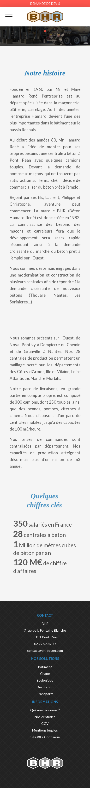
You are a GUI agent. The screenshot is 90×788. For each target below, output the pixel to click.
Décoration (45, 687)
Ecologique (45, 680)
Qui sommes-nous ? (45, 710)
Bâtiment (45, 667)
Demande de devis (45, 4)
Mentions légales (45, 730)
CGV (45, 723)
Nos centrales (45, 717)
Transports (45, 694)
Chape (45, 673)
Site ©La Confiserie (45, 737)
